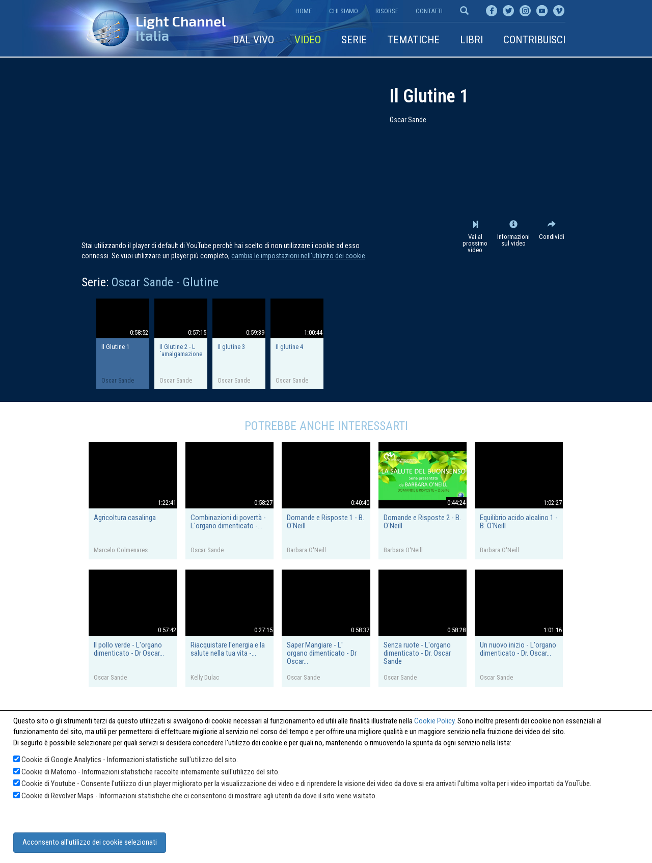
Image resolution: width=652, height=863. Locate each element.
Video (307, 40)
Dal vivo (253, 40)
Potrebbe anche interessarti (326, 426)
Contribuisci (534, 40)
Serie (354, 40)
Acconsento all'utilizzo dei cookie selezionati (89, 842)
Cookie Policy (434, 720)
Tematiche (413, 40)
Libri (471, 40)
